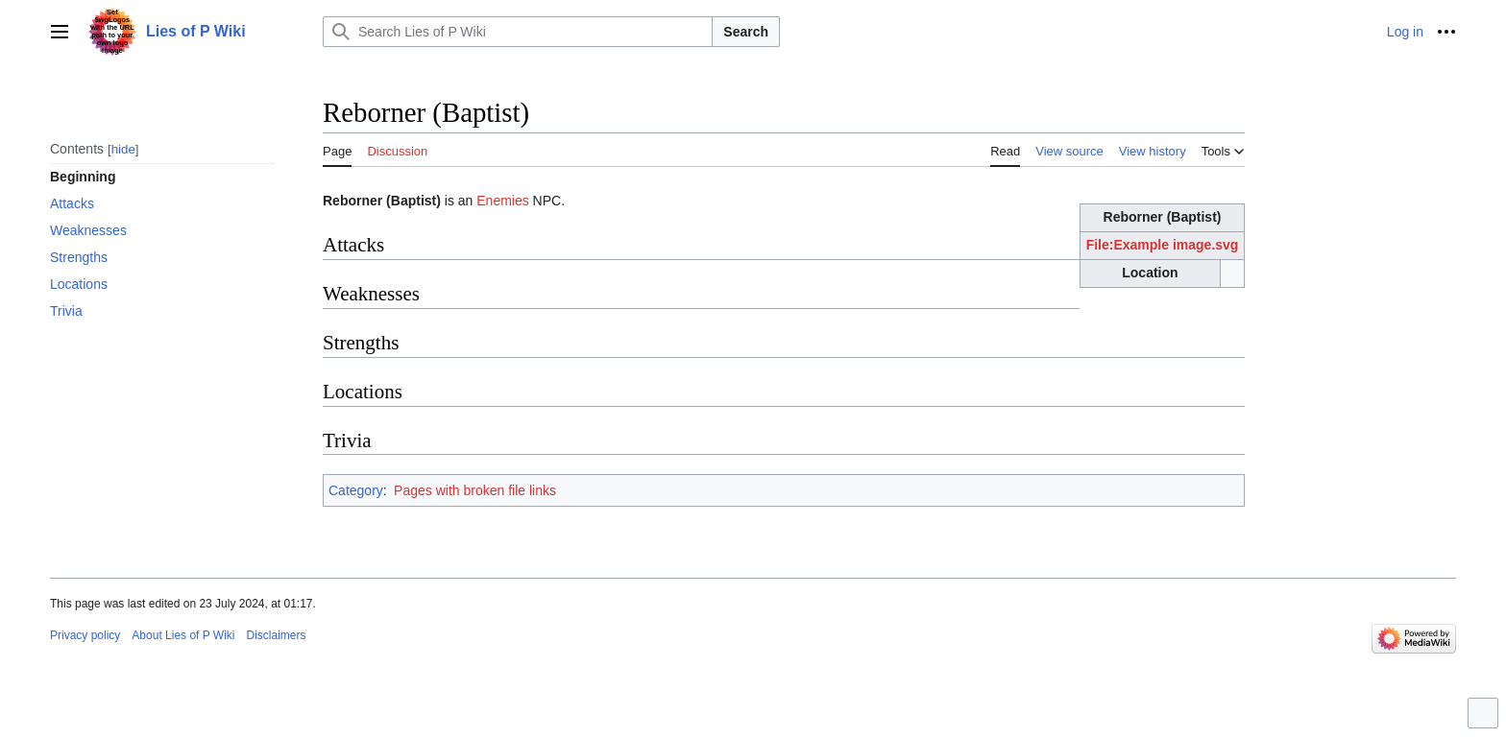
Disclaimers (276, 635)
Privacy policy (85, 635)
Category (355, 490)
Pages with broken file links (475, 490)
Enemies (502, 200)
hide (123, 149)
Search (745, 31)
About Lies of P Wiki (183, 635)
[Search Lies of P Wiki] (518, 31)
